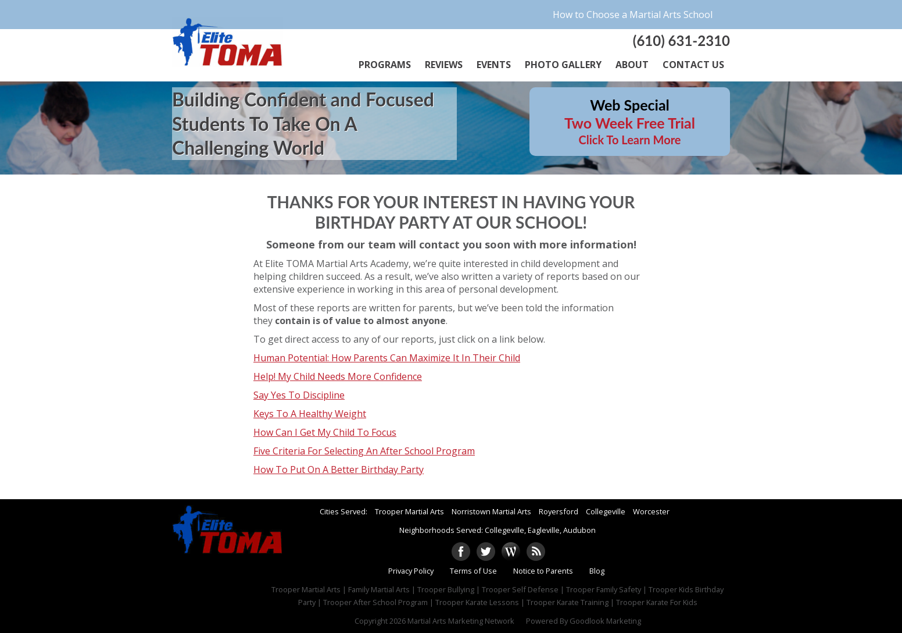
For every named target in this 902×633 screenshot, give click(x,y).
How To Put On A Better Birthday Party (338, 469)
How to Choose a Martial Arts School (633, 14)
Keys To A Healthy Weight (309, 413)
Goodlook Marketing (605, 621)
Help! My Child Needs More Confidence (337, 376)
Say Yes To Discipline (299, 395)
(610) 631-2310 (681, 40)
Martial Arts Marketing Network (460, 621)
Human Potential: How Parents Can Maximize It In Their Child (386, 357)
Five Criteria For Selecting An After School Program (364, 450)
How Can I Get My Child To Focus (324, 432)
